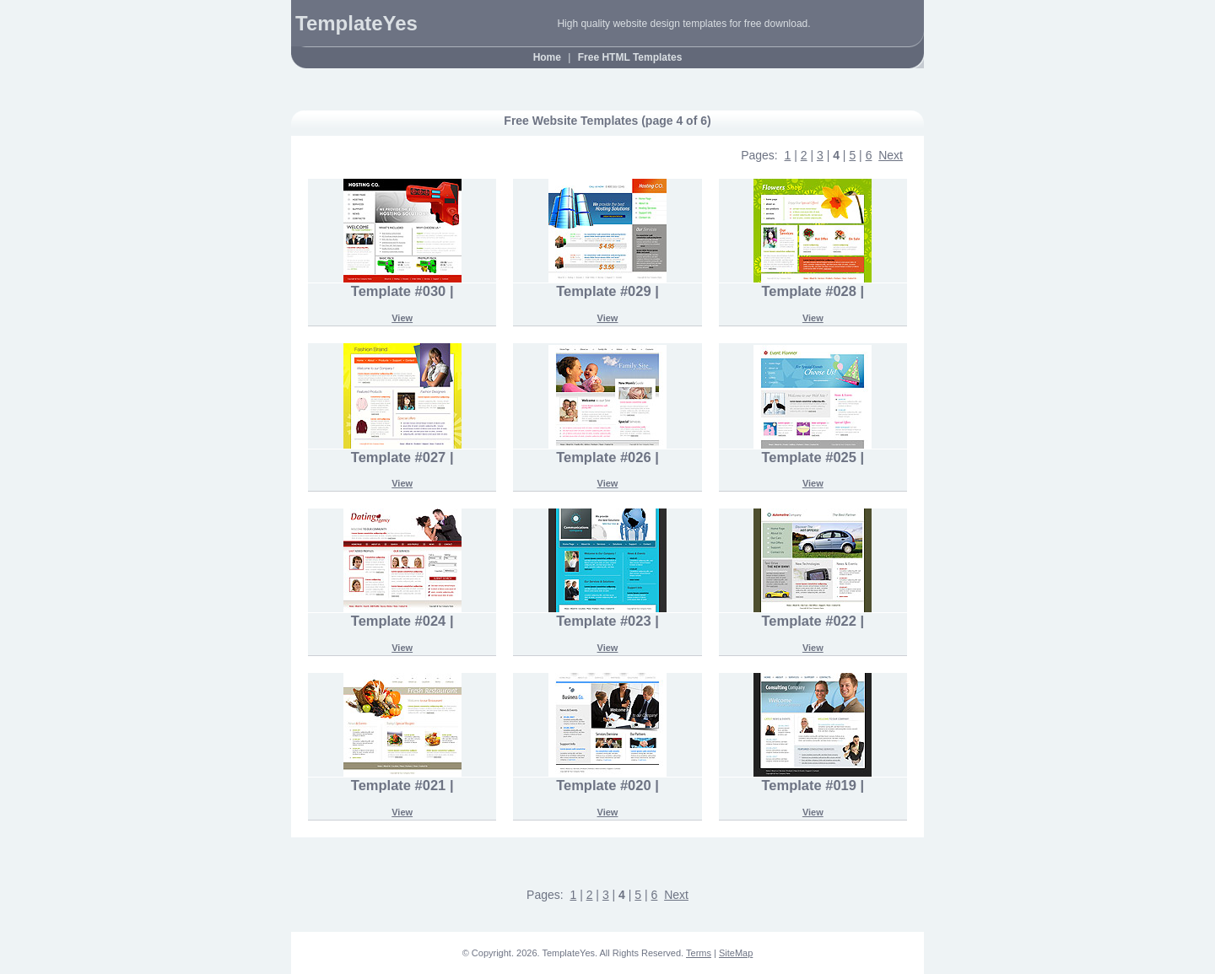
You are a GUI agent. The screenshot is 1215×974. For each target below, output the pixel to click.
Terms (698, 953)
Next (890, 155)
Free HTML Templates (630, 57)
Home (547, 57)
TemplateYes (356, 23)
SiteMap (736, 953)
